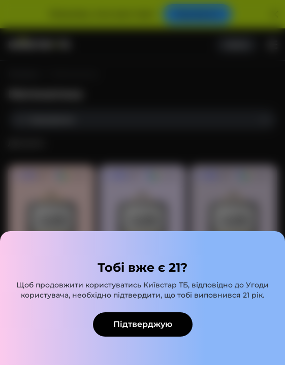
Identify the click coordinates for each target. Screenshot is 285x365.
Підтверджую (142, 324)
